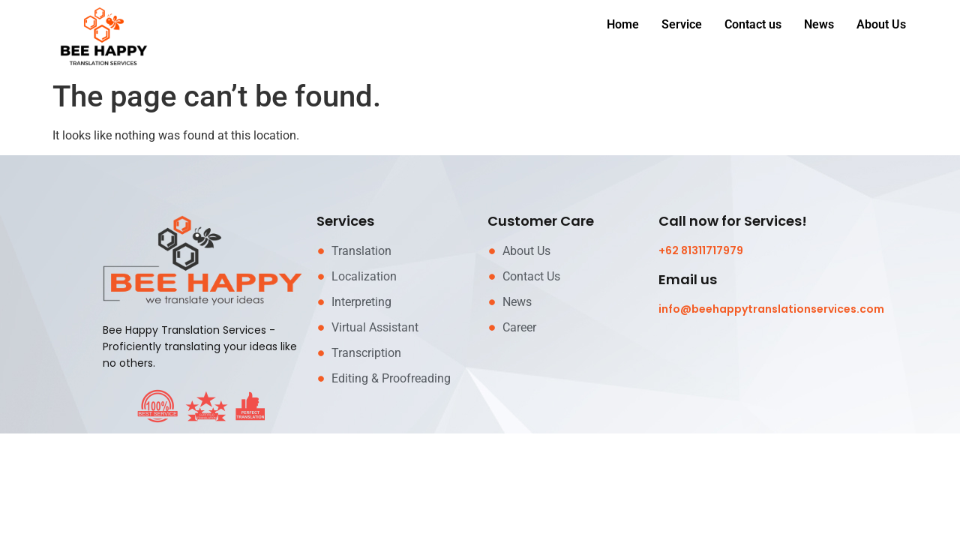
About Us (881, 24)
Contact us (753, 24)
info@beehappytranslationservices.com (771, 309)
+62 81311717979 (700, 250)
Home (623, 24)
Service (682, 24)
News (819, 24)
